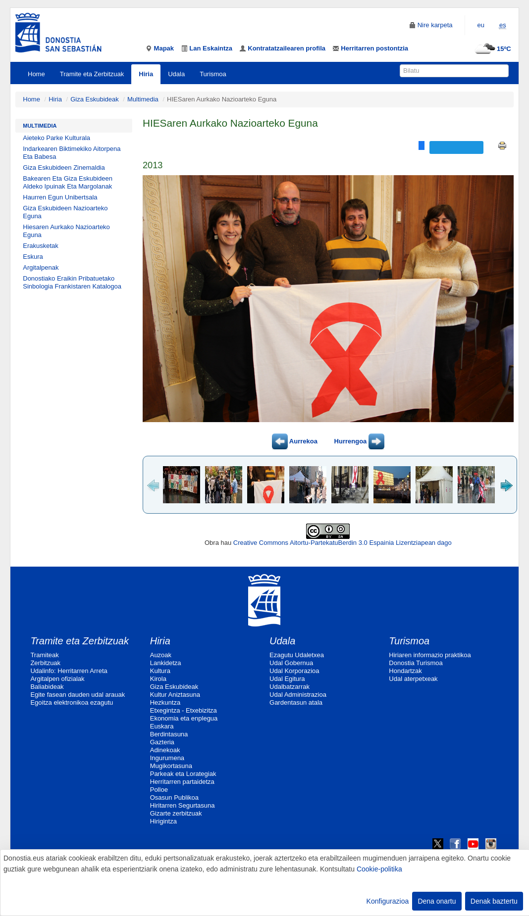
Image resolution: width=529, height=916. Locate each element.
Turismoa (213, 74)
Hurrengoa (359, 441)
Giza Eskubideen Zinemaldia (64, 167)
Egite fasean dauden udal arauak (77, 694)
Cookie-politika (379, 869)
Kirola (158, 678)
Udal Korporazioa (294, 671)
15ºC (491, 48)
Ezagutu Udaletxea (296, 655)
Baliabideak (46, 686)
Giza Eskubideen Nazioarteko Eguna (65, 212)
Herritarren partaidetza (182, 781)
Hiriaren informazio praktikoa (430, 655)
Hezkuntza (165, 702)
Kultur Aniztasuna (175, 694)
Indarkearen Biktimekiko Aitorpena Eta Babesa (71, 152)
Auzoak (160, 655)
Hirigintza (163, 821)
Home (36, 74)
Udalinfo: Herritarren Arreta (68, 671)
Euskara (162, 726)
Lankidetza (165, 663)
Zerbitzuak (45, 663)
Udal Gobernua (291, 663)
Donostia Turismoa (415, 663)
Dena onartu (437, 901)
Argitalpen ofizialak (57, 678)
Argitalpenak (40, 267)
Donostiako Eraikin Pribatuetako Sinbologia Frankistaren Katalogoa (72, 282)
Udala (176, 74)
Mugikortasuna (171, 766)
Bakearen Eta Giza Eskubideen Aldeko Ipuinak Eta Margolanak (67, 182)
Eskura (33, 256)
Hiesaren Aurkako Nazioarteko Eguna (66, 231)
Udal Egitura (287, 678)
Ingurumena (167, 758)
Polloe (159, 789)
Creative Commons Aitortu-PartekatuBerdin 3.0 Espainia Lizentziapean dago (342, 542)
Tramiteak (44, 655)
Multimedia (143, 99)
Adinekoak (165, 750)
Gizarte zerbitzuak (176, 813)
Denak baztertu (494, 901)
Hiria (146, 74)
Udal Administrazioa (297, 694)
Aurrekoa (294, 441)
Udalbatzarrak (289, 686)
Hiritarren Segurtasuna (182, 805)
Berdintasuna (169, 734)
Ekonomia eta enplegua (184, 718)
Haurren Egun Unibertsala (60, 197)
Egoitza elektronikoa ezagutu (71, 702)
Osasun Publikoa (174, 797)
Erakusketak (40, 245)
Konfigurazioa (388, 901)
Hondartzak (405, 671)
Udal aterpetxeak (413, 678)
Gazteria (162, 742)
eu (480, 25)
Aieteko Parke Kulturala (56, 138)
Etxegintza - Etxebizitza (183, 710)
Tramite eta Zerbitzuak (92, 74)
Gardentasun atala (295, 702)
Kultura (160, 671)
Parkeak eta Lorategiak (183, 773)
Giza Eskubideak (94, 99)
